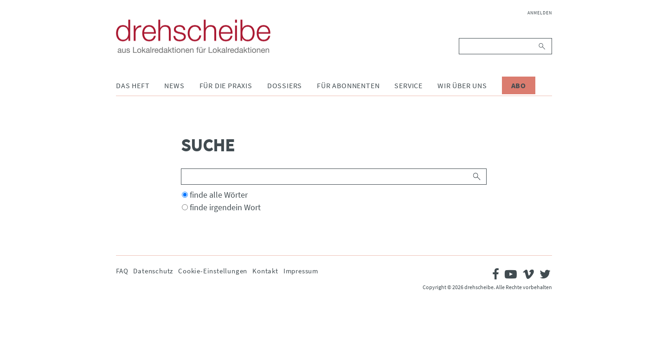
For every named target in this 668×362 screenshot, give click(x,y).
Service (408, 85)
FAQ (122, 270)
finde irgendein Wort (225, 207)
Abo (518, 85)
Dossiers (284, 85)
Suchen (542, 46)
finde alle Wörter (219, 194)
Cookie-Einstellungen (212, 270)
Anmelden (539, 13)
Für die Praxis (225, 85)
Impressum (300, 270)
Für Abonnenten (348, 85)
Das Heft (132, 85)
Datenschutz (153, 270)
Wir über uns (462, 85)
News (174, 85)
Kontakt (265, 270)
